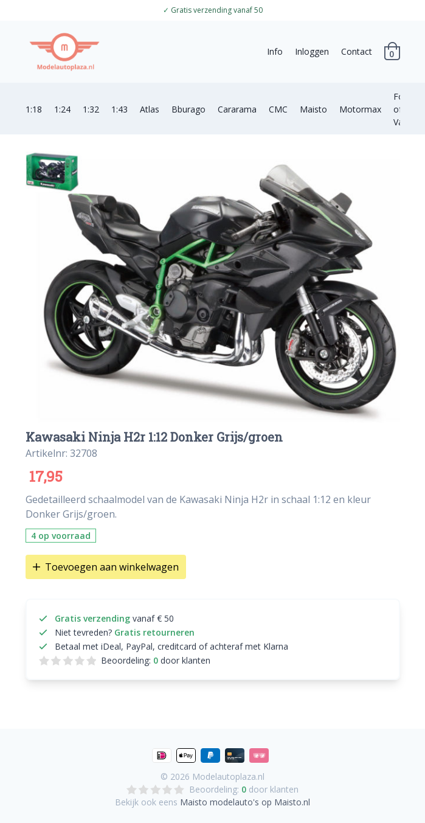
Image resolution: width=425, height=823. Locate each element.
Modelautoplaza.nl (228, 776)
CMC (278, 109)
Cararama (237, 109)
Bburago (188, 109)
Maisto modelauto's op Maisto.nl (245, 802)
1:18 (34, 109)
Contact (356, 51)
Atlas (149, 109)
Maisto (313, 109)
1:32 (91, 109)
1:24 (62, 109)
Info (275, 51)
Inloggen (312, 51)
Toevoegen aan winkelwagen (106, 567)
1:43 (119, 109)
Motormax (360, 109)
